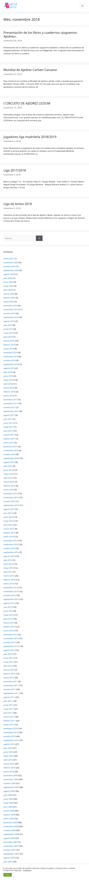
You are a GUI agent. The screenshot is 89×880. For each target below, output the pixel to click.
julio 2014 (7, 560)
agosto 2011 (9, 697)
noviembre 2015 (10, 497)
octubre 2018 (9, 360)
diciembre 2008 (10, 822)
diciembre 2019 (10, 305)
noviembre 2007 (10, 846)
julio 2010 (7, 748)
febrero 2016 (9, 485)
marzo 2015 (8, 528)
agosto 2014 (9, 556)
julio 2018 (7, 372)
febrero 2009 (9, 814)
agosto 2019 (9, 321)
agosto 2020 (9, 274)
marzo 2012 (8, 669)
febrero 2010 (9, 767)
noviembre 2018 (10, 356)
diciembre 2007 (10, 842)
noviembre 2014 (10, 544)
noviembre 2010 (10, 732)
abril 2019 (8, 337)
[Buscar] (39, 238)
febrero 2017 (9, 438)
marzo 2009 (8, 810)
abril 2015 (8, 525)
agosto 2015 (9, 509)
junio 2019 (8, 329)
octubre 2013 (9, 595)
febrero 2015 (9, 532)
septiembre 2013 (11, 599)
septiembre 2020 (11, 270)
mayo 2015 (8, 521)
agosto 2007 (9, 857)
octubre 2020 (9, 266)
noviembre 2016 (10, 450)
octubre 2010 (9, 736)
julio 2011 (7, 701)
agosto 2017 (9, 415)
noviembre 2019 (10, 309)
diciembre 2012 (10, 634)
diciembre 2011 (10, 681)
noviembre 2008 (10, 826)
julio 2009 (7, 795)
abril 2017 (8, 431)
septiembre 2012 (11, 646)
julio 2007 (7, 861)
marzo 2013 (8, 622)
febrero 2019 (9, 344)
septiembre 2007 (11, 853)
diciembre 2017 (10, 399)
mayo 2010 (8, 756)
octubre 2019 (9, 313)
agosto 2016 (9, 462)
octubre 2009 (9, 783)
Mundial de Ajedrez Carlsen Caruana (30, 70)
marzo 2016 (8, 481)
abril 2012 (8, 665)
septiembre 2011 (11, 693)
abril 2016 (8, 478)
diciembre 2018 (10, 352)
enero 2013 (8, 630)
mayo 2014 (8, 568)
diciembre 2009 (10, 775)
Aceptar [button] (7, 875)
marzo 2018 (8, 387)
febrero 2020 (9, 297)
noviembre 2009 (10, 779)
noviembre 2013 (10, 591)
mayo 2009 (8, 803)
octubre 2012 (9, 642)
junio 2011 (8, 705)
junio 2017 (8, 423)
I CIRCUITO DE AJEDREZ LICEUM (26, 103)
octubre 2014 (9, 548)
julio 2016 (7, 466)
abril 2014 (8, 572)
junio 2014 (8, 564)
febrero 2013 (9, 626)
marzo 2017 (8, 434)
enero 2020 (8, 301)
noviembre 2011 (10, 685)
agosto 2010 (9, 744)
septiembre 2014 (11, 552)
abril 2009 (8, 806)
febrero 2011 (9, 720)
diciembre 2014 (10, 540)
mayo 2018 (8, 380)
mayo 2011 (8, 709)
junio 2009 (8, 799)
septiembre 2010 (11, 740)
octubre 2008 (9, 830)
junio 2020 (8, 282)
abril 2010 (8, 759)
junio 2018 (8, 376)
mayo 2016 (8, 474)
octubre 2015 (9, 501)
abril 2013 (8, 618)
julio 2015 (7, 513)
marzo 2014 (8, 575)
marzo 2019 (8, 340)
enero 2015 (8, 536)
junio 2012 (8, 658)
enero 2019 (8, 348)
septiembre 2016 (11, 458)
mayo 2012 (8, 662)
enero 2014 (8, 583)
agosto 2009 (9, 791)
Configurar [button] (27, 870)
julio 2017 (7, 419)
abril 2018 (8, 384)
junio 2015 (8, 517)
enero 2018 (8, 395)
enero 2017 (8, 442)
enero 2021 (8, 258)
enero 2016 (8, 489)
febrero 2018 (9, 391)
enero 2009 (8, 818)
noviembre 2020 (10, 262)
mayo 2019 (8, 333)
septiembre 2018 (11, 364)
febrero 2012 (9, 673)
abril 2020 (8, 290)
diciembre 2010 (10, 728)
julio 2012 (7, 654)
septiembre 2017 (11, 411)
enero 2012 (8, 677)
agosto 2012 (9, 650)
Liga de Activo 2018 (17, 204)
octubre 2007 (9, 850)
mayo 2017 (8, 427)
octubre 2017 (9, 407)
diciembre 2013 (10, 587)
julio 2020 (7, 278)
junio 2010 (8, 752)
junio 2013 (8, 611)
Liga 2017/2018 (14, 170)
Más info (18, 870)
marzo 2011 (8, 716)
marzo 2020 (8, 293)
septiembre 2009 (11, 787)
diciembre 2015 (10, 493)
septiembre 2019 (11, 317)
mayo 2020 (8, 286)
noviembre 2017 (10, 403)
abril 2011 (8, 712)
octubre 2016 (9, 454)
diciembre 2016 (10, 446)
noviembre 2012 (10, 638)
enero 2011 (8, 724)
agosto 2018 (9, 368)
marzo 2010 (8, 763)
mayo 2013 (8, 615)
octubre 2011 (9, 689)
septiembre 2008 (11, 834)
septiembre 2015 (11, 505)
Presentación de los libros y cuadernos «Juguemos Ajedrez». (40, 34)
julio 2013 (7, 607)
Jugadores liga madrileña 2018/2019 (29, 137)
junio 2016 (8, 470)
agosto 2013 (9, 603)
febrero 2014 (9, 579)
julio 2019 (7, 325)
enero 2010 (8, 771)
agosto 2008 (9, 838)
